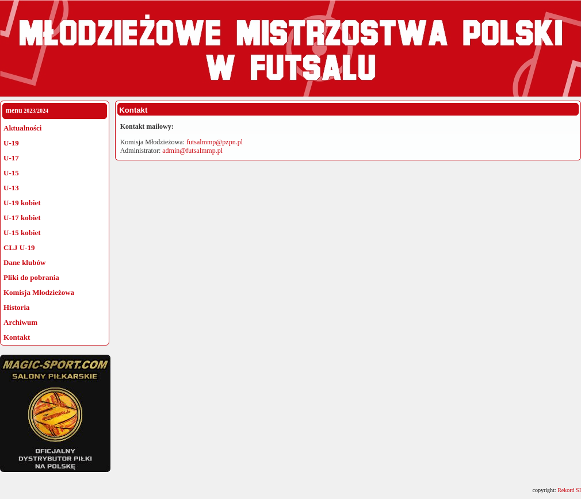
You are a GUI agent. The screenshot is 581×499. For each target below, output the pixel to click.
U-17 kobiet (22, 217)
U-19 (11, 143)
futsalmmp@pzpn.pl (214, 142)
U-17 (11, 157)
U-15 (11, 172)
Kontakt (16, 337)
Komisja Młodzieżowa (38, 292)
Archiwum (20, 322)
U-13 (11, 187)
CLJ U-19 (19, 247)
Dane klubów (24, 262)
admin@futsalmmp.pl (192, 151)
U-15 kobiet (22, 232)
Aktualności (22, 128)
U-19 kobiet (22, 202)
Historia (16, 307)
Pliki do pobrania (31, 277)
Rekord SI (569, 490)
